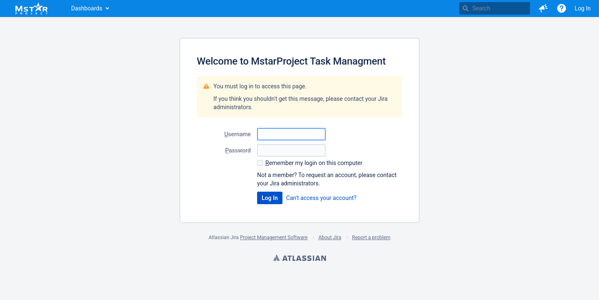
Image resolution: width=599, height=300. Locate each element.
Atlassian (299, 259)
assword (238, 150)
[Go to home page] (31, 8)
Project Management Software (273, 237)
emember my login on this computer (313, 163)
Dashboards (86, 8)
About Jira (329, 237)
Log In (583, 8)
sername (237, 134)
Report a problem (371, 237)
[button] (543, 8)
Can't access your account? (321, 198)
